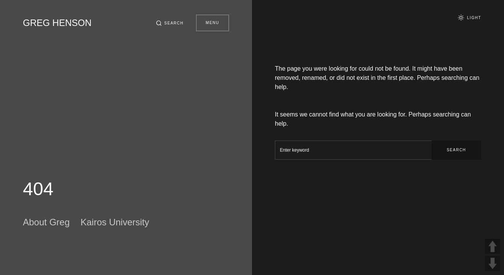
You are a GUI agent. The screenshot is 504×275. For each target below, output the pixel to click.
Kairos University (114, 222)
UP (492, 246)
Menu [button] (212, 23)
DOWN (492, 263)
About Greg (46, 222)
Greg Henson (57, 23)
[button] (169, 23)
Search (456, 150)
